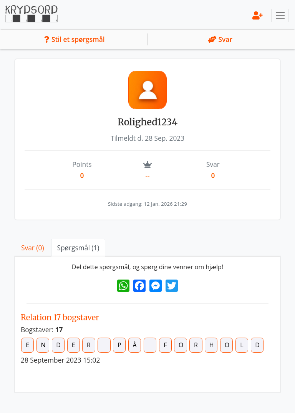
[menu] (257, 15)
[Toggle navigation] (280, 16)
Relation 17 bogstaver (60, 317)
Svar (220, 39)
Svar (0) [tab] (32, 247)
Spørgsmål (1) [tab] (78, 247)
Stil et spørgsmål (74, 39)
